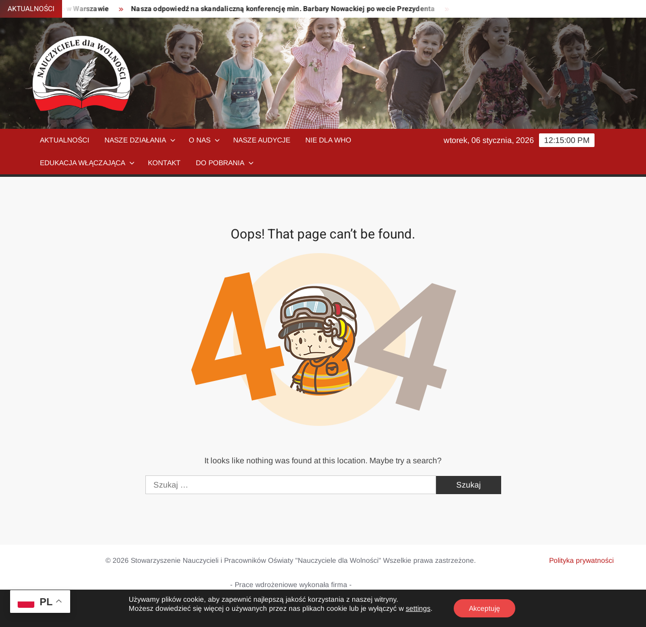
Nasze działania (135, 140)
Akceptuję (484, 608)
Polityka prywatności (581, 560)
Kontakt (164, 163)
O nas (199, 140)
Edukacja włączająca (82, 163)
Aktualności (64, 140)
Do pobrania (220, 163)
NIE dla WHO (328, 140)
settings (418, 608)
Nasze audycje (261, 140)
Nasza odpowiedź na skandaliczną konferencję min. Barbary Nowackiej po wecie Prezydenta (287, 9)
